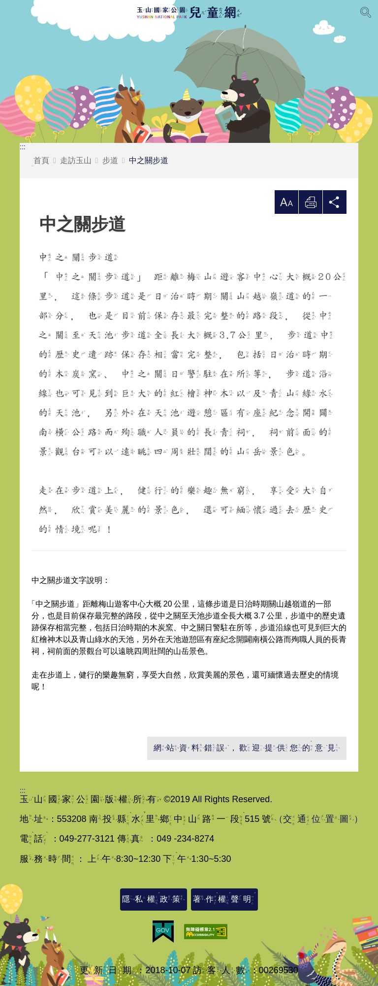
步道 (110, 160)
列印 (310, 205)
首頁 (40, 161)
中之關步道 (148, 160)
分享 (334, 205)
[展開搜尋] (365, 12)
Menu (12, 12)
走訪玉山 (76, 160)
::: (23, 147)
